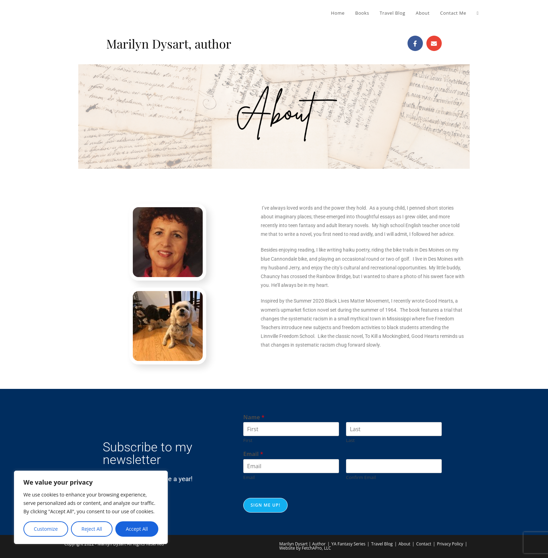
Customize (46, 529)
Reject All (91, 529)
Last (350, 440)
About (404, 544)
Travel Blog (382, 544)
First (247, 440)
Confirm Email (361, 477)
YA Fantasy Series (348, 544)
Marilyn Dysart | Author (302, 544)
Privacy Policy (450, 544)
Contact (423, 544)
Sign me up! (265, 505)
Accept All (137, 529)
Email (253, 454)
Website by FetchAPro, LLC (305, 548)
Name (254, 417)
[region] (91, 507)
